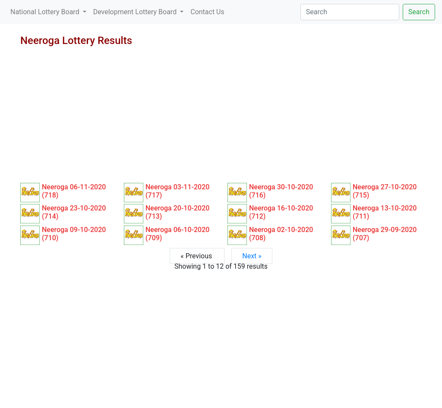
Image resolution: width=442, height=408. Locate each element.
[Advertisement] (221, 118)
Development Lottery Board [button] (135, 12)
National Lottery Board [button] (45, 12)
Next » (252, 256)
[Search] (349, 12)
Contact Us (207, 12)
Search (418, 12)
